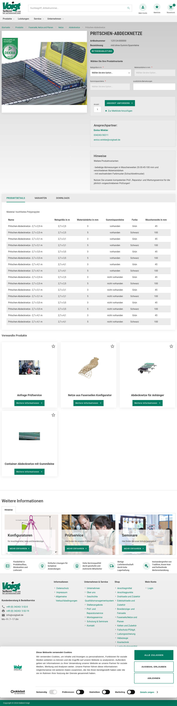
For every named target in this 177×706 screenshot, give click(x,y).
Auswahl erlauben (153, 675)
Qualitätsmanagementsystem (99, 601)
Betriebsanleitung (102, 54)
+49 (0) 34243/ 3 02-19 (17, 611)
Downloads (63, 201)
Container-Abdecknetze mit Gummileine (29, 466)
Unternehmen (93, 588)
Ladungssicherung (126, 634)
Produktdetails (15, 201)
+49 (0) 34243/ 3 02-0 (17, 607)
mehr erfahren (18, 548)
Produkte (19, 30)
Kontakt (90, 625)
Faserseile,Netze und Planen (127, 619)
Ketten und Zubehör (126, 625)
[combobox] (80, 9)
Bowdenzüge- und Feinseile (126, 611)
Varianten (41, 201)
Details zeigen (147, 700)
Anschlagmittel (124, 588)
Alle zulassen (153, 663)
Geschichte (92, 596)
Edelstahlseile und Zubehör (126, 603)
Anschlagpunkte (125, 592)
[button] (53, 348)
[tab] (16, 201)
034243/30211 (101, 138)
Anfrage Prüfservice (29, 398)
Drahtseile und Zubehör (128, 596)
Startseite (6, 30)
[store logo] (12, 9)
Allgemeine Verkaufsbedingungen (66, 598)
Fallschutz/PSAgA (126, 630)
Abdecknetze (74, 30)
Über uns (91, 592)
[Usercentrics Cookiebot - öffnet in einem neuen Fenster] (18, 701)
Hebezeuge (122, 638)
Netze (61, 30)
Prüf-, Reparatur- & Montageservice (125, 652)
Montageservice (94, 617)
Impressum (61, 592)
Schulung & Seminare (97, 621)
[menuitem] (8, 21)
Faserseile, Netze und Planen (41, 30)
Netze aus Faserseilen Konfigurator (90, 398)
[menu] (88, 21)
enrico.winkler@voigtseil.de (107, 142)
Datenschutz (62, 588)
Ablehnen (154, 686)
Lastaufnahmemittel (127, 646)
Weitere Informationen (28, 406)
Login (150, 588)
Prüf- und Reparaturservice (95, 611)
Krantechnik (123, 642)
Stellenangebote (95, 605)
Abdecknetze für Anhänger (147, 398)
